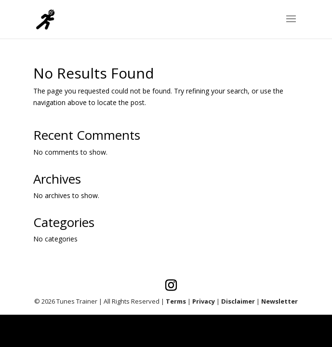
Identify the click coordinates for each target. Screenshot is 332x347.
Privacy (203, 301)
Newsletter (279, 301)
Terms (176, 301)
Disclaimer (238, 301)
